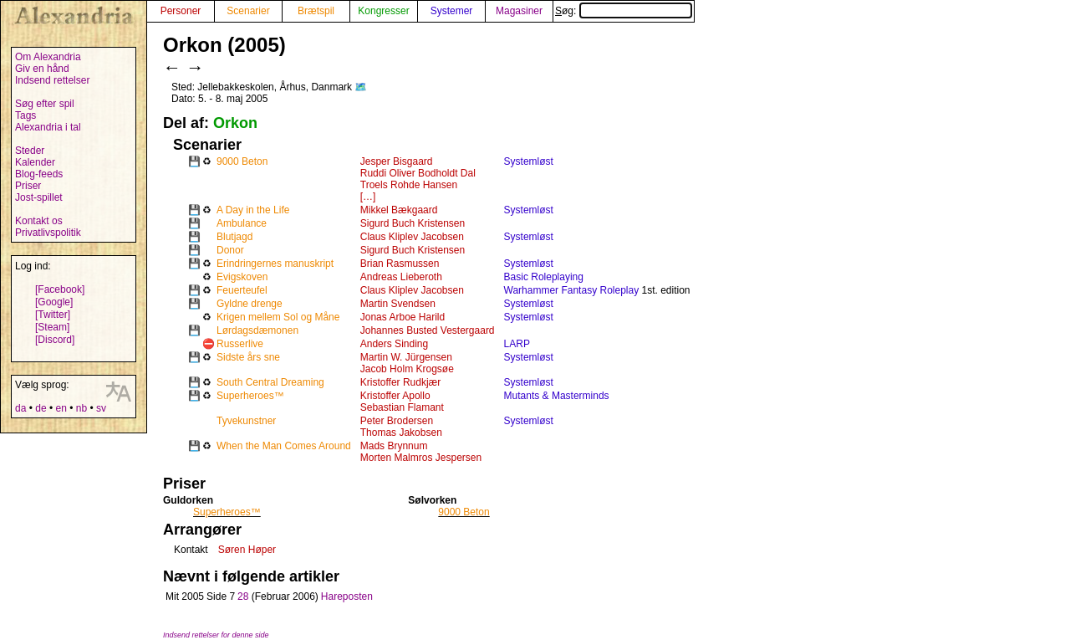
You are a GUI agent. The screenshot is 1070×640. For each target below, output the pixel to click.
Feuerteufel (242, 290)
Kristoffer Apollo (395, 396)
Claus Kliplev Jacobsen (412, 237)
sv (101, 408)
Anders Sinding (394, 344)
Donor (230, 250)
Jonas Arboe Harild (402, 317)
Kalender (35, 162)
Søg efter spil (44, 104)
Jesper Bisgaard (396, 161)
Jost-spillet (39, 197)
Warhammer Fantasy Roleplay (571, 290)
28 (242, 596)
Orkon (235, 123)
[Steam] (52, 327)
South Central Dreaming (270, 382)
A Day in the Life (253, 210)
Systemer (452, 11)
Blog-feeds (39, 174)
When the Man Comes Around (284, 446)
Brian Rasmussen (400, 263)
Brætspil (316, 11)
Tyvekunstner (246, 421)
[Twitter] (52, 314)
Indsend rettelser (52, 80)
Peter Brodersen (396, 421)
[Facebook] (59, 289)
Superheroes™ (250, 396)
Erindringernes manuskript (275, 263)
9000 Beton (242, 161)
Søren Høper (247, 550)
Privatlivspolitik (48, 232)
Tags (25, 115)
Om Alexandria (48, 57)
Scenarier (248, 11)
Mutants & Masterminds (556, 396)
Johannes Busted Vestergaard (427, 330)
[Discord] (54, 340)
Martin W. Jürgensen (406, 357)
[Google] (54, 302)
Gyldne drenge (250, 304)
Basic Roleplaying (543, 277)
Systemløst (528, 161)
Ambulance (242, 223)
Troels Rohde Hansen (408, 185)
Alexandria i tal (48, 127)
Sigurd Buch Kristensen (412, 223)
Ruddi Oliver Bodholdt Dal (418, 173)
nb (81, 408)
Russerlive (240, 344)
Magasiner (519, 11)
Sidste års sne (248, 357)
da (20, 408)
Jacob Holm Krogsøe (407, 369)
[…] (368, 196)
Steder (29, 150)
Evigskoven (242, 277)
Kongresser (383, 11)
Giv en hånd (42, 68)
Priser (28, 186)
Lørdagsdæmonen (257, 330)
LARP (517, 344)
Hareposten (347, 596)
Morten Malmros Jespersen (421, 457)
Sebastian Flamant (402, 407)
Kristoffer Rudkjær (400, 382)
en (60, 408)
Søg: (623, 11)
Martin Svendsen (398, 304)
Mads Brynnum (394, 446)
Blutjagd (234, 237)
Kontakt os (39, 221)
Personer (180, 11)
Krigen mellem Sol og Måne (278, 317)
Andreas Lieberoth (401, 277)
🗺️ (360, 87)
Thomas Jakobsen (401, 432)
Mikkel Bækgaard (399, 210)
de (40, 408)
